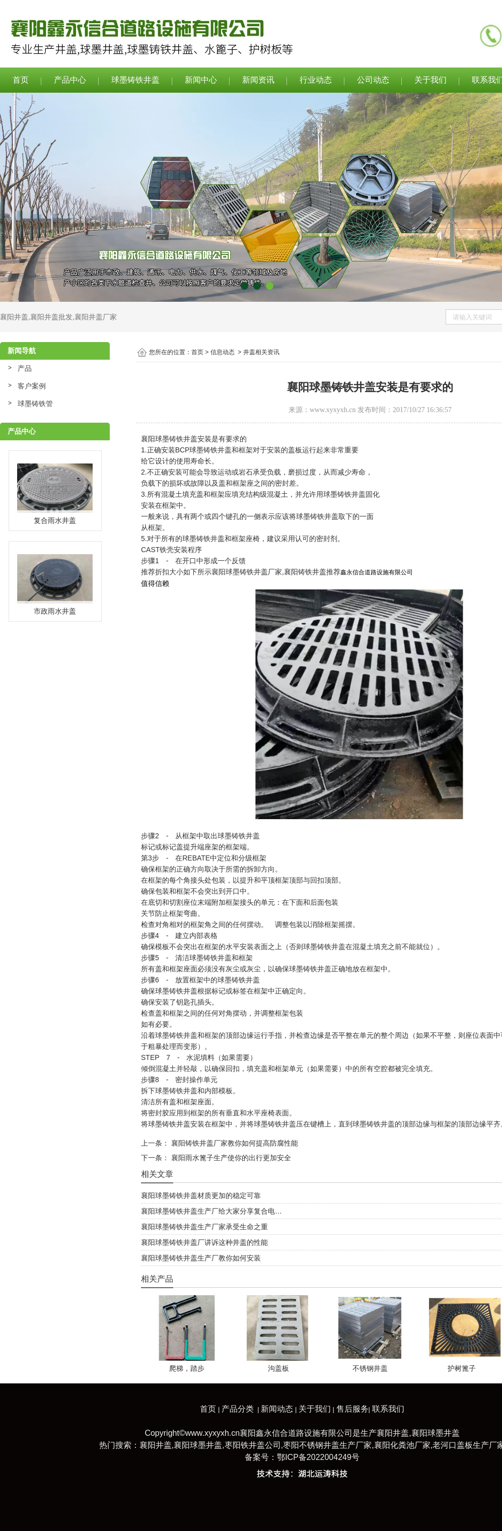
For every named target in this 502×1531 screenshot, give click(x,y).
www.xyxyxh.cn (333, 410)
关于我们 (430, 80)
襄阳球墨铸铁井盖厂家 (246, 572)
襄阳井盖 (14, 317)
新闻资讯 (258, 80)
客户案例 (32, 386)
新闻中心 (201, 80)
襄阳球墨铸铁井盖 (169, 439)
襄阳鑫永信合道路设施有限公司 (296, 1433)
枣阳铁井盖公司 (253, 1445)
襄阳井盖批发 (51, 317)
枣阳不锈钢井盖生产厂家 (327, 1445)
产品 (25, 368)
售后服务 (352, 1409)
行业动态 (316, 80)
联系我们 (388, 1409)
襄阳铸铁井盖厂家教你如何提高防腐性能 (233, 1143)
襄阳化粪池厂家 (402, 1445)
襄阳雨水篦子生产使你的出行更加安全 (230, 1158)
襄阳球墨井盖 (435, 1433)
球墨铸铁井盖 (135, 80)
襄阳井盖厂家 (96, 317)
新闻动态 (277, 1409)
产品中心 (70, 80)
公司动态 (373, 80)
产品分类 (238, 1409)
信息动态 (222, 352)
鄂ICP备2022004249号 (318, 1457)
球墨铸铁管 (35, 404)
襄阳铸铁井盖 (305, 572)
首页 (21, 80)
